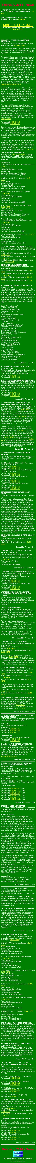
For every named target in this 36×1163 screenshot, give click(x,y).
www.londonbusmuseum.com (11, 84)
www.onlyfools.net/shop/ (9, 756)
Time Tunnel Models (18, 154)
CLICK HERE (18, 29)
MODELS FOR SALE (18, 25)
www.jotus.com (19, 45)
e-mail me (21, 19)
